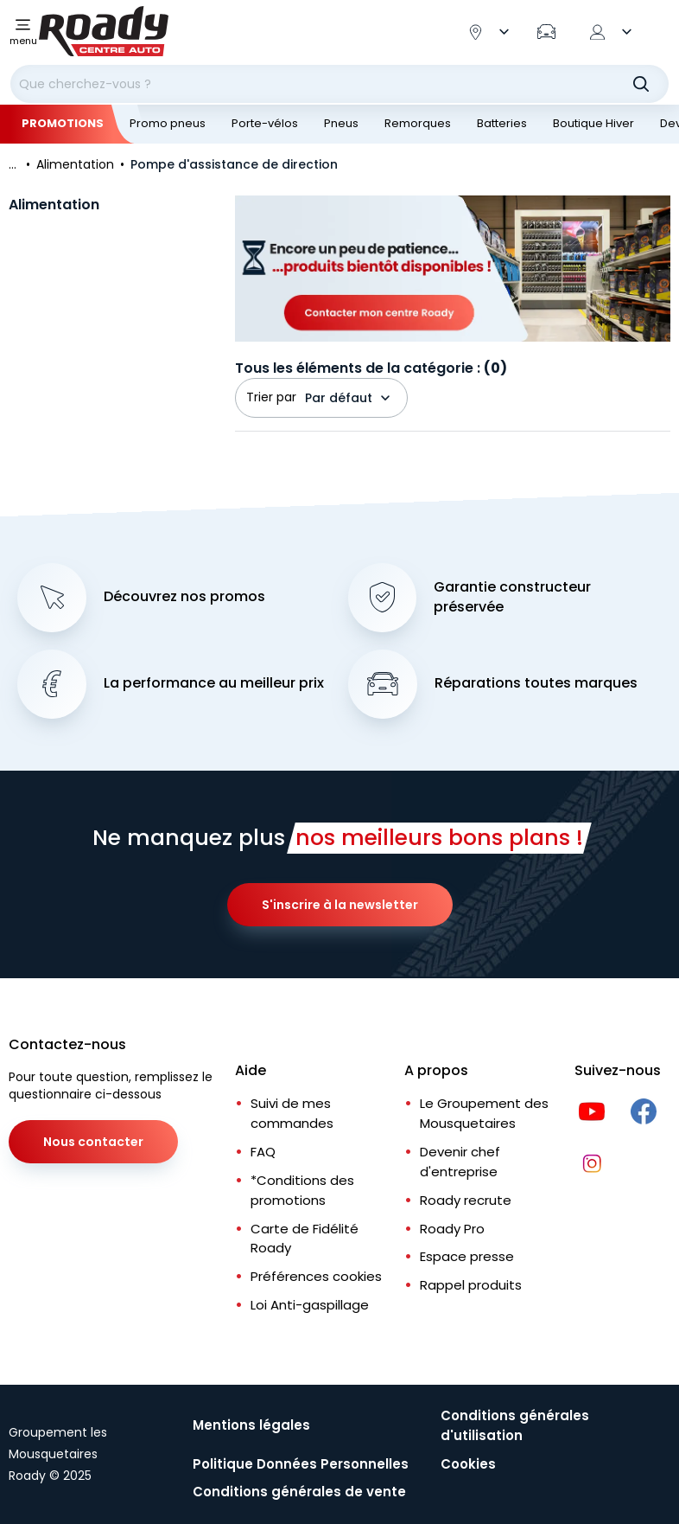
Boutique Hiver (593, 123)
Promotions (63, 123)
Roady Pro (452, 1229)
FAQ (263, 1152)
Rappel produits (471, 1285)
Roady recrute (465, 1200)
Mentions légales (251, 1425)
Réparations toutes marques (536, 683)
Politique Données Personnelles (301, 1464)
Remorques (417, 123)
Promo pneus (168, 123)
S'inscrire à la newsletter (340, 904)
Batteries (502, 123)
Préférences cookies (316, 1276)
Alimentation (54, 205)
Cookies (468, 1464)
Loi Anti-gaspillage (310, 1305)
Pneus (341, 123)
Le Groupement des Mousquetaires (484, 1113)
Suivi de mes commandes (292, 1113)
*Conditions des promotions (302, 1190)
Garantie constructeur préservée (512, 597)
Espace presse (467, 1256)
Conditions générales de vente (299, 1491)
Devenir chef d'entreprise (460, 1162)
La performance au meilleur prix (214, 683)
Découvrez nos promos (184, 596)
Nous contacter (93, 1141)
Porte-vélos (265, 123)
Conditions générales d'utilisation (515, 1425)
